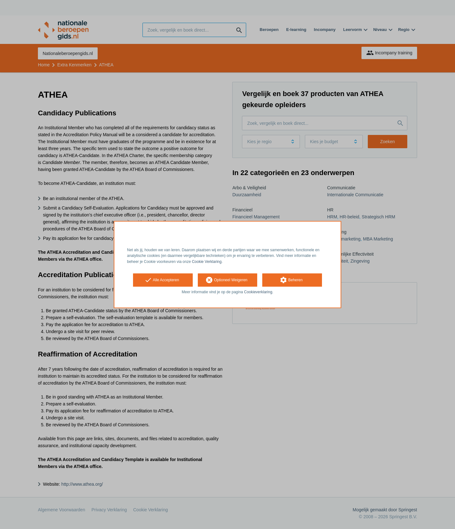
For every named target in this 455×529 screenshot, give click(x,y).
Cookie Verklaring (206, 261)
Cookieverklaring (258, 292)
